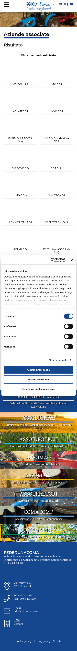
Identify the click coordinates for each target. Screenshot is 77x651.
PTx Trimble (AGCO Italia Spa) (56, 251)
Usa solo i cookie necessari (38, 389)
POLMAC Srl (20, 249)
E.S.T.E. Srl (56, 168)
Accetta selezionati (38, 379)
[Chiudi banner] (72, 260)
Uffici (17, 620)
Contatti (18, 623)
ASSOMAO (38, 458)
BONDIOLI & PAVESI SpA (20, 140)
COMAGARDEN (38, 530)
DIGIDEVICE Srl (20, 168)
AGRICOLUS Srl (20, 84)
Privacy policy (42, 641)
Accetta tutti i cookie (38, 369)
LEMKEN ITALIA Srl (20, 222)
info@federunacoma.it (27, 611)
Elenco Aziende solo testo (38, 55)
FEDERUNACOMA (38, 396)
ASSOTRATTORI (38, 494)
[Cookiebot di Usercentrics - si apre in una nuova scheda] (50, 260)
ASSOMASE (38, 476)
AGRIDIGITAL (38, 418)
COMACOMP (38, 512)
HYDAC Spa (20, 195)
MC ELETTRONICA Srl (56, 222)
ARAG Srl (56, 84)
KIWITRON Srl (56, 195)
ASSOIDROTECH (38, 439)
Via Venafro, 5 (22, 583)
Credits (57, 641)
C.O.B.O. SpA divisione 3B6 (56, 140)
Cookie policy (24, 641)
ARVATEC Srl (20, 111)
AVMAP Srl (56, 111)
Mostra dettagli (57, 359)
